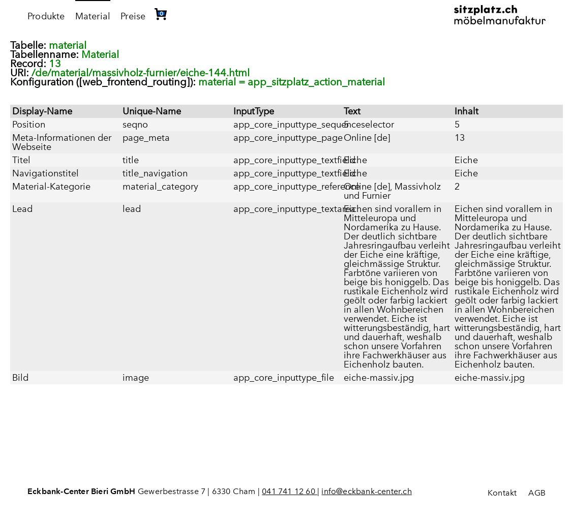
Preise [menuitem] (132, 16)
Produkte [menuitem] (46, 16)
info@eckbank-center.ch (366, 491)
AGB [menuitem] (537, 493)
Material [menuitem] (93, 16)
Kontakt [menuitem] (502, 493)
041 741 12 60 (289, 491)
